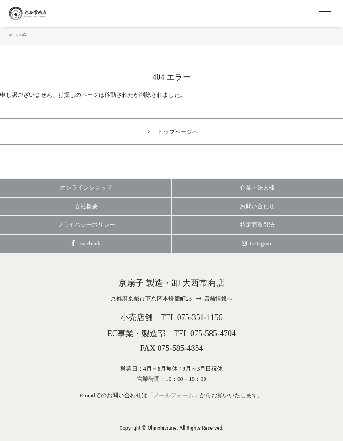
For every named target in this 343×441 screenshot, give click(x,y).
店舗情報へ (218, 298)
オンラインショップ (86, 187)
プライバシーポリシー (86, 224)
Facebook (85, 243)
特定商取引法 (257, 224)
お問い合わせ (257, 206)
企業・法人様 (257, 187)
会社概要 (86, 206)
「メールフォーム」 (173, 395)
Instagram (257, 243)
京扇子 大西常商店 (44, 13)
